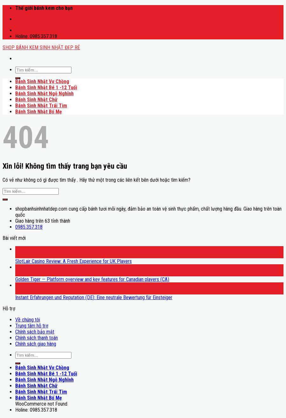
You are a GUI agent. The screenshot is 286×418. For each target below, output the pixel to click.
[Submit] (17, 78)
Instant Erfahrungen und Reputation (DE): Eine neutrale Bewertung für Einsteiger (93, 297)
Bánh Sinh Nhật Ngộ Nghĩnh (44, 94)
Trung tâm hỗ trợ (31, 326)
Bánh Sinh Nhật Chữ (36, 100)
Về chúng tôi (27, 320)
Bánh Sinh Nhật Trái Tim (41, 106)
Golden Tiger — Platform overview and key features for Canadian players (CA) (92, 279)
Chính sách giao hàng (35, 344)
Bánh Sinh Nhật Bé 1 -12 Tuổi (46, 87)
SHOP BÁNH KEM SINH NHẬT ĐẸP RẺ (41, 47)
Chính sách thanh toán (36, 338)
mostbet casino (17, 16)
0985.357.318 (29, 227)
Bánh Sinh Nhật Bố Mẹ (38, 112)
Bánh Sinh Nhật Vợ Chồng (42, 81)
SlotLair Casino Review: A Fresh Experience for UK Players (73, 261)
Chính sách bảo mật (34, 332)
